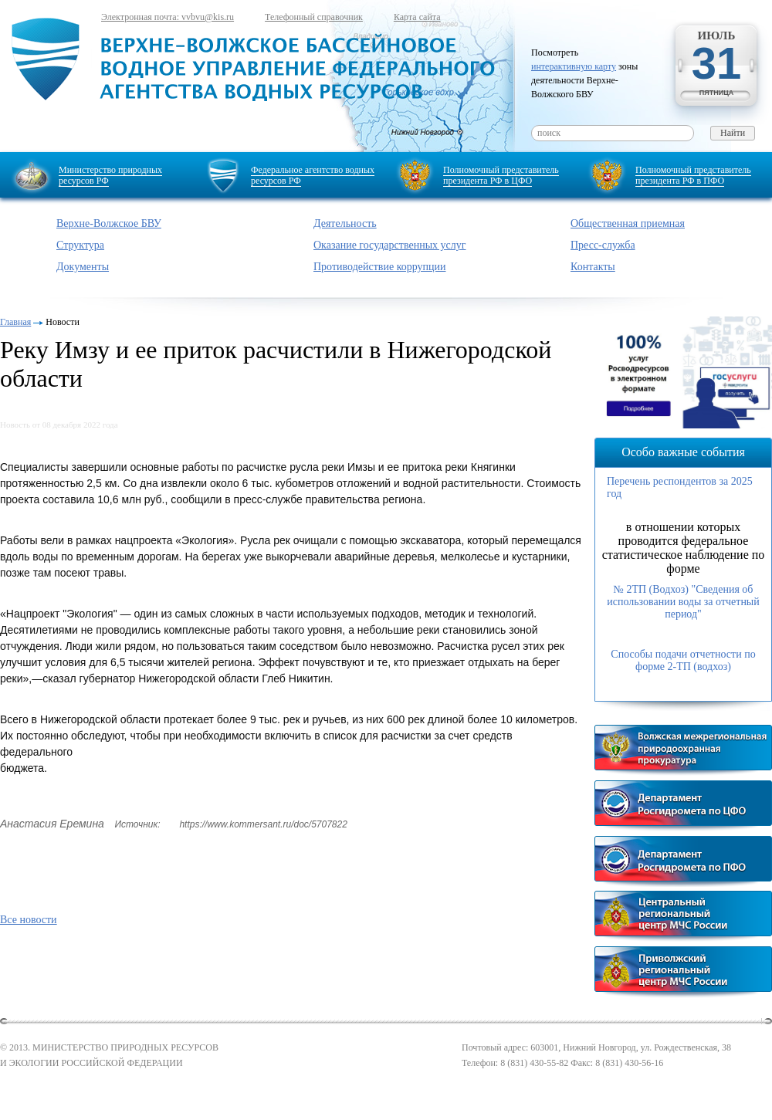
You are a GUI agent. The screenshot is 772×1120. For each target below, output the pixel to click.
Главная (15, 321)
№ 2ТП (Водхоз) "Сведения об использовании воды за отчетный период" (683, 602)
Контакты (593, 266)
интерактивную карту (573, 66)
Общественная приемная (628, 223)
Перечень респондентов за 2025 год (680, 487)
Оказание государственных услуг (389, 245)
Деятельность (345, 223)
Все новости (28, 919)
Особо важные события (683, 451)
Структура (80, 245)
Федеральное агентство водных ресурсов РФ (312, 175)
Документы (82, 266)
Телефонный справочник (314, 17)
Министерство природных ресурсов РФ (110, 175)
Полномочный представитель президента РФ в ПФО (693, 175)
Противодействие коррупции (379, 266)
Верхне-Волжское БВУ (108, 223)
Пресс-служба (603, 245)
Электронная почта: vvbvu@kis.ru (167, 17)
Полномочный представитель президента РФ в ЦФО (501, 175)
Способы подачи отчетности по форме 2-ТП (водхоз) (683, 660)
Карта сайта (417, 17)
